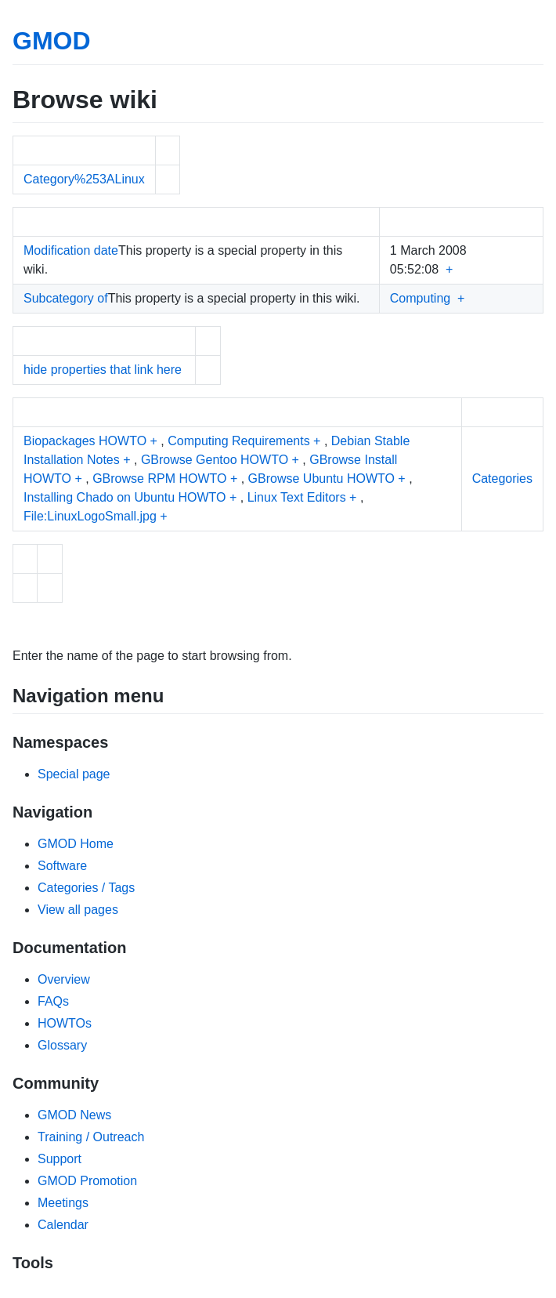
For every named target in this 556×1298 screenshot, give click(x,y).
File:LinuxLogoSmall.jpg (90, 516)
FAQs (53, 1001)
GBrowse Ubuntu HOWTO (321, 478)
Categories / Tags (86, 887)
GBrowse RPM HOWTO (159, 478)
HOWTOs (65, 1023)
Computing (420, 298)
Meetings (63, 1202)
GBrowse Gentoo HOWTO (214, 459)
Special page (74, 774)
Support (59, 1159)
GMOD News (74, 1115)
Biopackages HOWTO (84, 441)
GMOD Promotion (87, 1180)
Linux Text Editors (296, 497)
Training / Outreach (91, 1137)
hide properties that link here (102, 369)
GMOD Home (76, 843)
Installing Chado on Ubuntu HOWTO (124, 497)
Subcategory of (65, 298)
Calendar (63, 1224)
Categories (502, 478)
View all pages (78, 909)
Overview (64, 979)
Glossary (62, 1045)
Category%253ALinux (84, 179)
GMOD (52, 41)
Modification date (70, 250)
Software (62, 865)
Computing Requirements (238, 441)
